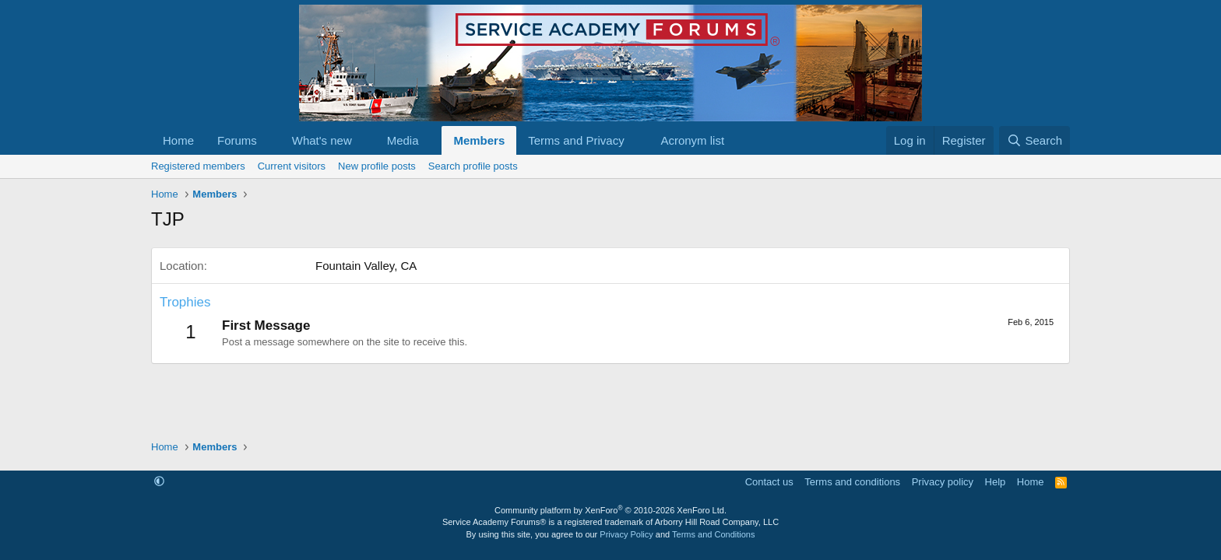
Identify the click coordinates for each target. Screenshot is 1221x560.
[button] (269, 140)
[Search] (1034, 140)
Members (479, 140)
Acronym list (692, 140)
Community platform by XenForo (610, 510)
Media (403, 140)
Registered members (198, 166)
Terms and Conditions (713, 534)
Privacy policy (942, 482)
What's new (322, 140)
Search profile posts (473, 166)
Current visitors (291, 166)
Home (178, 140)
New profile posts (377, 166)
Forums (237, 140)
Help (995, 482)
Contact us (769, 482)
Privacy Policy (626, 534)
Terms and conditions (852, 482)
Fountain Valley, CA (366, 265)
